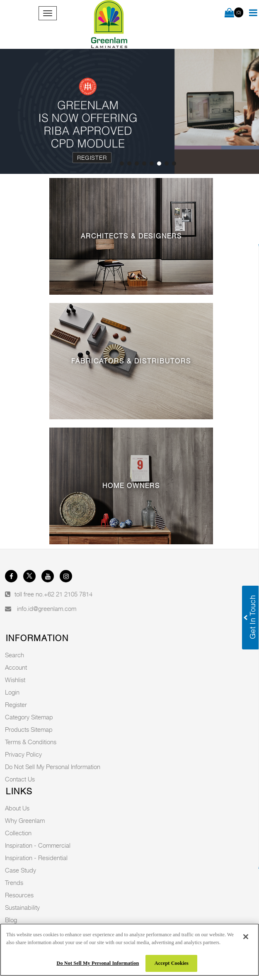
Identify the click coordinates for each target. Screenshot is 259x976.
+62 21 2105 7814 (68, 594)
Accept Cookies (172, 963)
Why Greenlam (25, 820)
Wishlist (15, 679)
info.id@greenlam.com (46, 608)
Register (92, 157)
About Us (17, 808)
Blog (11, 919)
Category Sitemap (29, 717)
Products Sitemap (29, 729)
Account (16, 667)
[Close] (246, 937)
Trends (14, 882)
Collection (18, 833)
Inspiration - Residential (36, 857)
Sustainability (22, 907)
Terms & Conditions (30, 741)
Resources (19, 895)
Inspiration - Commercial (37, 845)
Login (12, 692)
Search (14, 655)
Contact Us (20, 779)
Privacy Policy (23, 754)
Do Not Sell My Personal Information (52, 766)
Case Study (20, 870)
